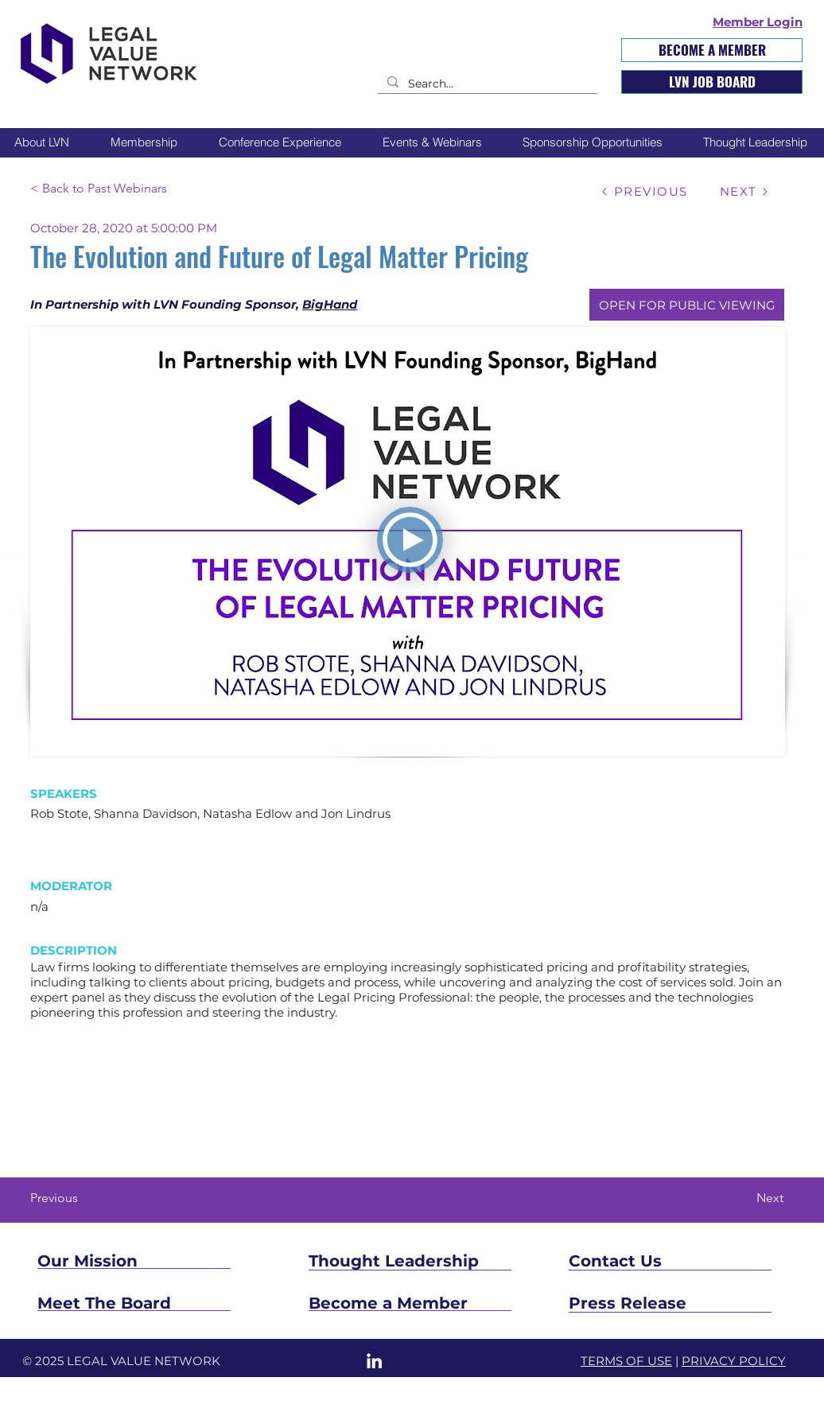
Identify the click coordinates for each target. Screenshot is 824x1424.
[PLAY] (410, 540)
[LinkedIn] (374, 1360)
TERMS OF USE (626, 1360)
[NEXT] (744, 191)
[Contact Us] (664, 1261)
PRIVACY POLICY (734, 1360)
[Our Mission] (132, 1261)
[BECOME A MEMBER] (712, 50)
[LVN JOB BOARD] (712, 82)
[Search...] (486, 84)
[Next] (743, 1198)
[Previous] (82, 1198)
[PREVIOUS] (643, 191)
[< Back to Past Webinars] (134, 188)
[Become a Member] (411, 1303)
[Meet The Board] (156, 1303)
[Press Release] (670, 1303)
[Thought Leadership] (458, 1261)
